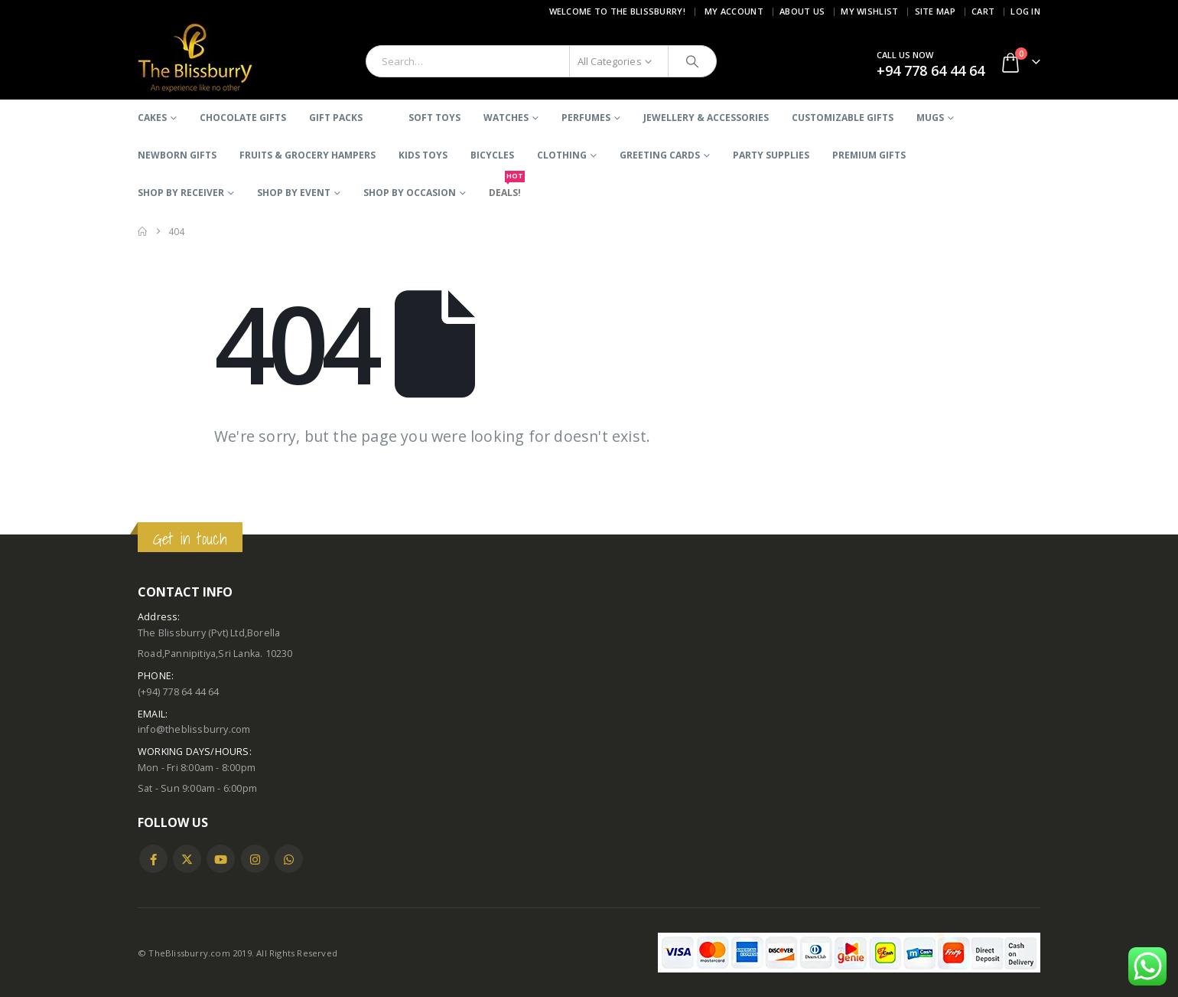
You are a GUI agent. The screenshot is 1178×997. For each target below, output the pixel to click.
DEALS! (505, 187)
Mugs (930, 117)
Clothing (562, 155)
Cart (982, 11)
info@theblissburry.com (194, 729)
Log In (1025, 11)
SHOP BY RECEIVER (181, 192)
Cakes (152, 117)
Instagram (255, 859)
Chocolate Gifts (243, 117)
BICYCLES (492, 155)
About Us (802, 11)
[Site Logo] (195, 58)
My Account (734, 11)
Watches (506, 117)
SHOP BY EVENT (293, 192)
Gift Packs (336, 117)
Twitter (187, 859)
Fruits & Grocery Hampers (307, 155)
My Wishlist (869, 11)
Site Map (935, 11)
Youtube (221, 859)
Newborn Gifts (177, 155)
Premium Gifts (869, 155)
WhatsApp (289, 859)
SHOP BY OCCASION (409, 192)
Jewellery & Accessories (706, 117)
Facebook (153, 859)
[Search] (692, 61)
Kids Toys (423, 155)
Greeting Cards (660, 155)
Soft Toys (434, 117)
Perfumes (585, 117)
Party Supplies (771, 155)
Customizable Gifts (842, 117)
